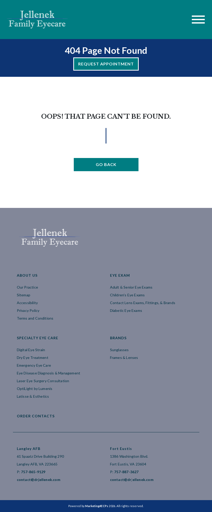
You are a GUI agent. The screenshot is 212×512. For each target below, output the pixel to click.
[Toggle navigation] (198, 19)
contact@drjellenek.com (38, 479)
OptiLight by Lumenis (35, 388)
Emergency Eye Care (34, 365)
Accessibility (27, 302)
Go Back (106, 164)
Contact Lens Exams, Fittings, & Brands (143, 302)
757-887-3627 (126, 472)
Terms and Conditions (35, 318)
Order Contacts (36, 416)
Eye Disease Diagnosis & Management (49, 373)
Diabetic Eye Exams (126, 310)
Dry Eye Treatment (32, 357)
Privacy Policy (28, 310)
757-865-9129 (33, 472)
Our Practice (27, 287)
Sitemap (23, 295)
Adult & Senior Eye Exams (131, 287)
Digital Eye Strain (31, 350)
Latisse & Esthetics (33, 396)
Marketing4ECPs (96, 506)
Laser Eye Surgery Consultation (43, 381)
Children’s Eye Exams (127, 295)
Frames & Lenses (124, 357)
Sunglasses (119, 350)
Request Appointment (106, 63)
